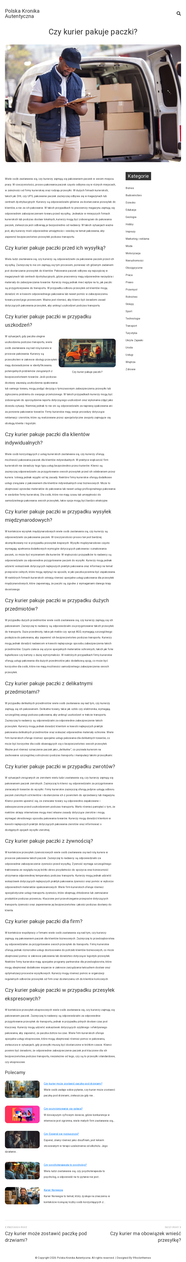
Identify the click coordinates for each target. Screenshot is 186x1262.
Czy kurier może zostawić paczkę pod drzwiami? (73, 1083)
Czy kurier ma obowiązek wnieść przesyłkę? (145, 1237)
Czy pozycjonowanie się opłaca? (63, 1108)
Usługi (129, 354)
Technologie (133, 318)
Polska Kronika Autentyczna (22, 13)
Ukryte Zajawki (134, 340)
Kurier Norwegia (53, 1190)
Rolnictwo (131, 296)
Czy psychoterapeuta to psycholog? (65, 1164)
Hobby (129, 224)
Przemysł (131, 289)
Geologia (131, 217)
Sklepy (130, 304)
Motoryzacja (133, 253)
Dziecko (130, 202)
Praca (129, 275)
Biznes (130, 188)
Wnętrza (130, 362)
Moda (129, 246)
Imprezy (130, 231)
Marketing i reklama (137, 238)
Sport (129, 311)
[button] (178, 13)
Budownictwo (134, 195)
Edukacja (131, 209)
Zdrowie (130, 369)
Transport (131, 325)
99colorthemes (142, 1257)
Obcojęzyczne (134, 267)
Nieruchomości (134, 260)
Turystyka (131, 333)
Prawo (129, 282)
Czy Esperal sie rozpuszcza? (61, 1133)
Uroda (129, 347)
